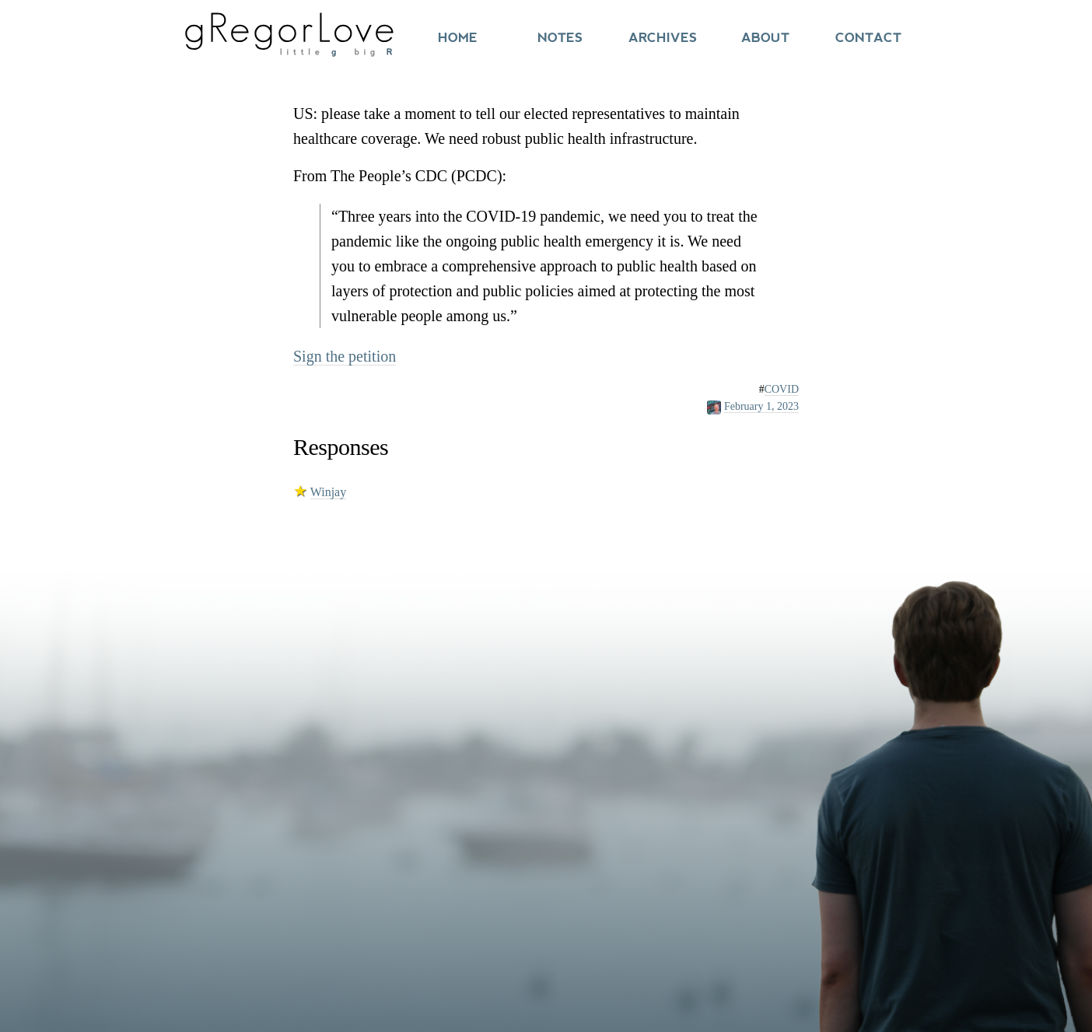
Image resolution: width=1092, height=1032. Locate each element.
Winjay (328, 492)
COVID (782, 389)
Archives (662, 37)
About (765, 37)
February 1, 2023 (761, 406)
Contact (868, 37)
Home (458, 37)
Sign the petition (344, 356)
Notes (560, 37)
